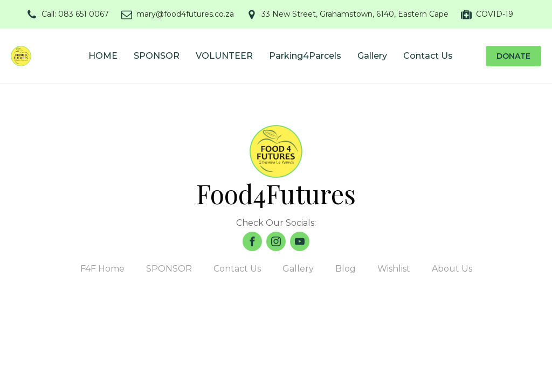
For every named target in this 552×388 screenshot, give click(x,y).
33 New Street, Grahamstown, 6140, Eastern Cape (354, 14)
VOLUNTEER (224, 56)
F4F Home (102, 269)
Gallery (372, 56)
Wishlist (393, 269)
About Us (452, 269)
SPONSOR (157, 56)
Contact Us (428, 56)
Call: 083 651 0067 (75, 14)
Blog (345, 269)
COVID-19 (494, 14)
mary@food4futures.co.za (185, 14)
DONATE (513, 56)
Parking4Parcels (305, 56)
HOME (103, 56)
